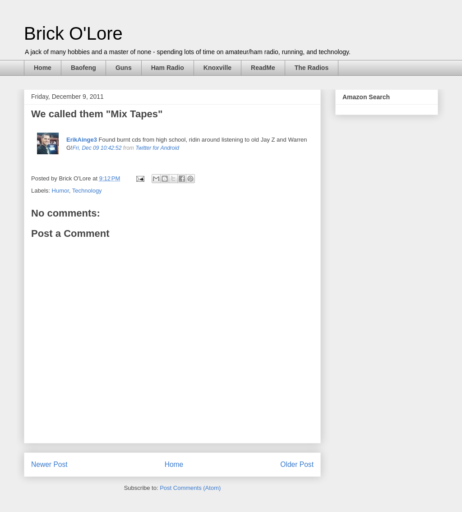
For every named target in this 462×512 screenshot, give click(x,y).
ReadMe (263, 67)
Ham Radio (167, 67)
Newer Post (49, 464)
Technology (87, 190)
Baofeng (83, 67)
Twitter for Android (157, 148)
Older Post (297, 464)
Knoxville (217, 67)
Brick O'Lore (73, 33)
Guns (124, 67)
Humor (60, 190)
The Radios (311, 67)
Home (42, 67)
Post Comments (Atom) (190, 487)
